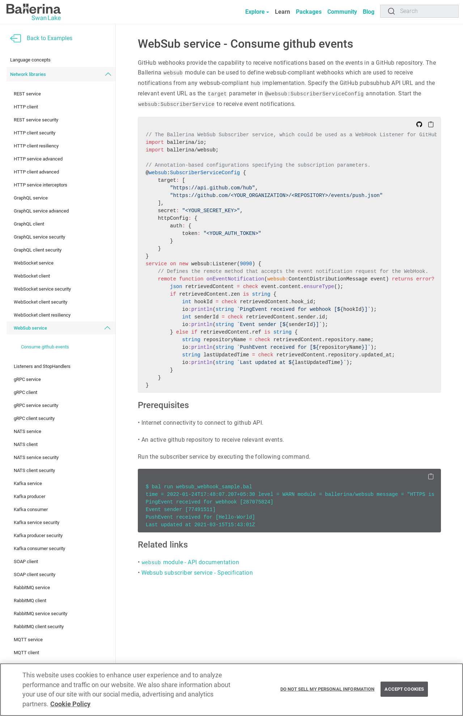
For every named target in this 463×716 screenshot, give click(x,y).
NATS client (26, 444)
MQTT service (28, 639)
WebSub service (30, 328)
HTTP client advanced (36, 172)
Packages (309, 11)
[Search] (419, 11)
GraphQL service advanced (41, 211)
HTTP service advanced (38, 159)
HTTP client (26, 107)
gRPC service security (36, 405)
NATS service (27, 431)
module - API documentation (190, 562)
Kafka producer (29, 496)
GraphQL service (31, 198)
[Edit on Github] (419, 124)
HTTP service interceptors (40, 185)
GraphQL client (29, 224)
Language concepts (30, 60)
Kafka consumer (31, 509)
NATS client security (34, 470)
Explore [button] (255, 11)
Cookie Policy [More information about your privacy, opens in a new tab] (70, 704)
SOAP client (26, 561)
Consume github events (45, 347)
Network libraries (28, 74)
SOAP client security (34, 574)
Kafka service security (36, 522)
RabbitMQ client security (39, 626)
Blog (368, 11)
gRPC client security (34, 418)
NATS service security (36, 457)
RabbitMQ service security (40, 613)
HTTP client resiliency (36, 146)
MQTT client (26, 652)
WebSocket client (32, 276)
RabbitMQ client (30, 600)
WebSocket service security (42, 289)
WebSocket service (34, 263)
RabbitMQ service (32, 587)
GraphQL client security (37, 250)
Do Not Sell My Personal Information (327, 689)
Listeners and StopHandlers (42, 366)
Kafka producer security (38, 535)
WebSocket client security (40, 302)
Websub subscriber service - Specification (197, 572)
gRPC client (25, 392)
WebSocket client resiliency (42, 315)
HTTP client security (34, 133)
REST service (27, 94)
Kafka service (28, 483)
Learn (282, 11)
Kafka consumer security (39, 548)
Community (342, 11)
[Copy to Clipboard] (431, 124)
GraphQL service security (39, 237)
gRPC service (27, 379)
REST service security (36, 120)
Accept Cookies (404, 689)
